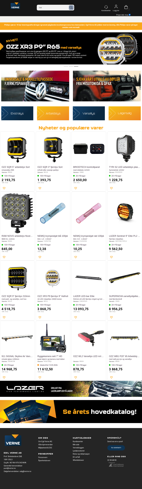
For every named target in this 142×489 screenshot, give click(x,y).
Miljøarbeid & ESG (45, 448)
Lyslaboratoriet (79, 451)
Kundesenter (78, 441)
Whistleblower (78, 460)
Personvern (42, 457)
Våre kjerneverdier (45, 445)
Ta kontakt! (116, 448)
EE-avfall (76, 457)
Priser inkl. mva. (123, 15)
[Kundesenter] (106, 7)
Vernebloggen (78, 448)
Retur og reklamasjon (81, 454)
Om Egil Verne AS (45, 441)
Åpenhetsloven (44, 461)
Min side (76, 445)
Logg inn (116, 7)
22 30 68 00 (111, 460)
